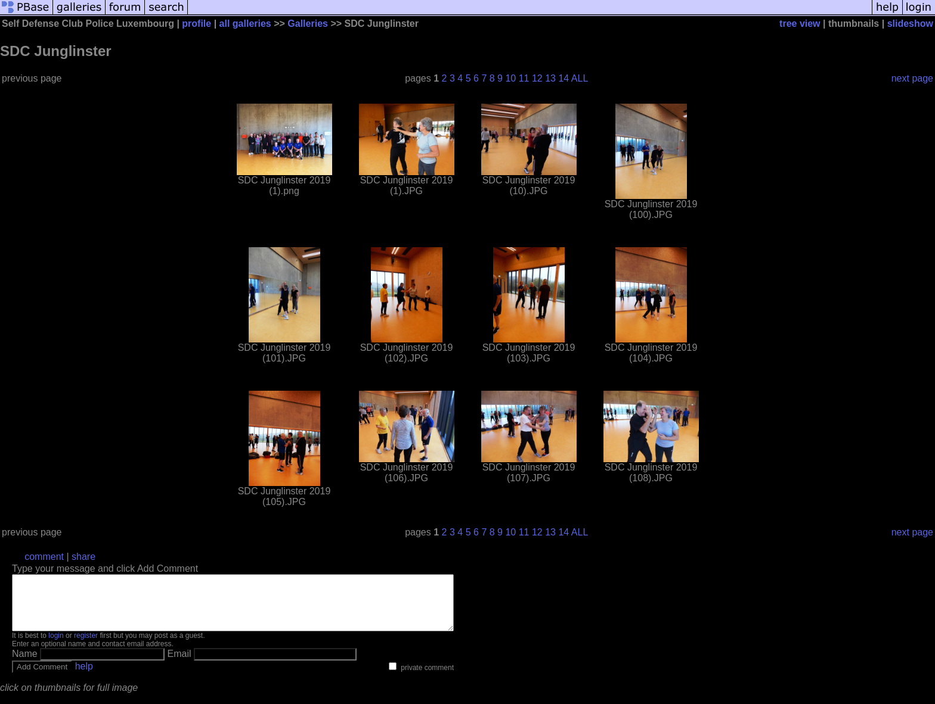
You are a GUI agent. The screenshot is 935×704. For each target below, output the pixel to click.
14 (563, 78)
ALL (579, 78)
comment (44, 557)
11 (524, 78)
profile (196, 23)
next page (912, 78)
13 (550, 78)
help (84, 677)
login (55, 646)
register (86, 646)
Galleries (307, 23)
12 (537, 78)
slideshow (910, 23)
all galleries (245, 23)
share (83, 557)
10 (510, 78)
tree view (799, 23)
